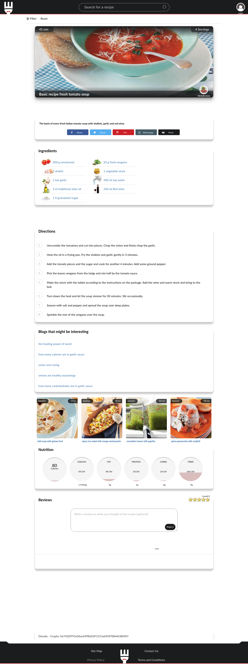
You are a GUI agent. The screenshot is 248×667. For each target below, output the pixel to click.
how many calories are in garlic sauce (62, 354)
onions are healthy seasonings (57, 375)
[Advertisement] (124, 109)
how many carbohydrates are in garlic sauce (66, 386)
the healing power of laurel (55, 343)
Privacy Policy (95, 659)
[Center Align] (165, 5)
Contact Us (151, 651)
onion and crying (49, 364)
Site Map (96, 651)
